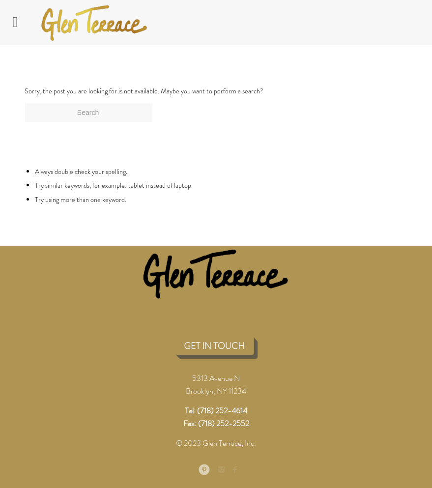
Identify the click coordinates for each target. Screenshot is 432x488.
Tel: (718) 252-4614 (216, 410)
